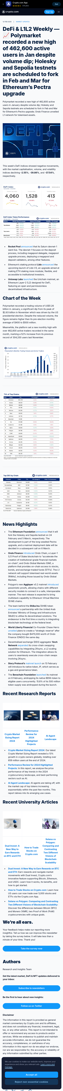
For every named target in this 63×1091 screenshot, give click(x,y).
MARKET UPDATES (22, 21)
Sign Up (49, 12)
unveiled (12, 630)
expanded (23, 645)
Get (56, 4)
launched (28, 279)
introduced (28, 553)
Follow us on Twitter (31, 1006)
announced (27, 246)
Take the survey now (31, 948)
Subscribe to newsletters (31, 988)
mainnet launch (33, 663)
